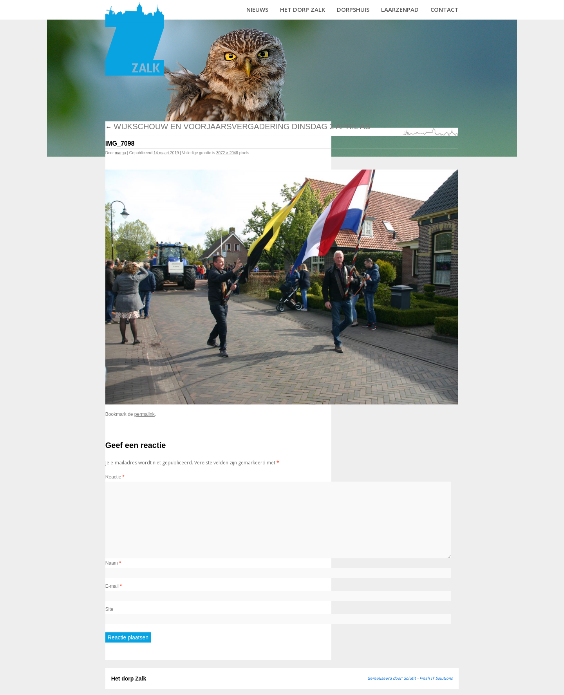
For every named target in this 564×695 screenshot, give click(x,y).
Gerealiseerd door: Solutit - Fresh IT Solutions (410, 678)
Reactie (115, 477)
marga (120, 153)
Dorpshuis (353, 9)
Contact (444, 9)
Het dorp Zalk (302, 9)
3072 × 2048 (227, 153)
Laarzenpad (400, 9)
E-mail (113, 586)
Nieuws (257, 9)
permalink (144, 414)
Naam (113, 563)
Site (109, 609)
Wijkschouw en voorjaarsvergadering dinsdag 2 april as (238, 126)
